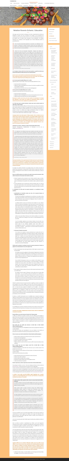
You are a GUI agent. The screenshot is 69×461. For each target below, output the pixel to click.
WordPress (37, 459)
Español (40, 5)
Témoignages (20, 5)
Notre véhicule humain (53, 134)
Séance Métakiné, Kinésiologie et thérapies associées (54, 51)
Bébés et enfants (53, 89)
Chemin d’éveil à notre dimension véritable (53, 129)
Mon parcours (26, 5)
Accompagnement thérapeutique (49, 3)
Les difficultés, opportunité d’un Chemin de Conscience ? (53, 124)
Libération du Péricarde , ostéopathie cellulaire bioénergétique (53, 58)
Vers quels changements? (25, 3)
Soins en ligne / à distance (53, 72)
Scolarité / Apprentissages (53, 93)
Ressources (51, 147)
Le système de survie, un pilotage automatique (54, 114)
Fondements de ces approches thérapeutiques (54, 76)
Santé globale (40, 3)
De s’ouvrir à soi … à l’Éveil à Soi (54, 138)
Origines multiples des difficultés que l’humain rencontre (54, 105)
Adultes (52, 84)
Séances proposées (16, 3)
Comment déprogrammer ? (53, 119)
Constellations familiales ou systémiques (53, 64)
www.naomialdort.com (19, 128)
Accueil (11, 3)
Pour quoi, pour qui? (33, 3)
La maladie (52, 98)
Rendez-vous (31, 5)
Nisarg (44, 459)
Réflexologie (53, 68)
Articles (51, 96)
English (36, 5)
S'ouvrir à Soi (13, 1)
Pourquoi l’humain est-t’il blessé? (54, 110)
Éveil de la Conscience (13, 5)
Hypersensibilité (53, 101)
